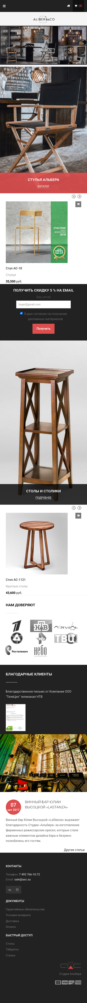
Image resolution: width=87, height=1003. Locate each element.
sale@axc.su (22, 879)
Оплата (11, 927)
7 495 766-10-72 (29, 874)
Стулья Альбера (43, 179)
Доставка (12, 921)
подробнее (43, 497)
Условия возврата (18, 915)
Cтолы (10, 943)
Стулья (11, 275)
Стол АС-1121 (16, 580)
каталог (43, 186)
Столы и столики (43, 491)
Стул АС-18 (14, 268)
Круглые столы (17, 586)
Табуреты (12, 949)
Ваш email (43, 297)
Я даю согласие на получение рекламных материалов (43, 316)
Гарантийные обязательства (25, 909)
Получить (43, 328)
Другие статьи (75, 850)
